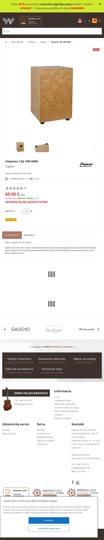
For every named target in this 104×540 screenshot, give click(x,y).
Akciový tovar (43, 433)
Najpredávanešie (45, 437)
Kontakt (6, 430)
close (100, 4)
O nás (57, 397)
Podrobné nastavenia (49, 528)
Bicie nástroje (17, 42)
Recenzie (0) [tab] (29, 235)
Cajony (43, 42)
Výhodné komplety (46, 440)
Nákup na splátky (62, 418)
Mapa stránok (9, 433)
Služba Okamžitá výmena (66, 411)
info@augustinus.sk (23, 404)
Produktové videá (62, 400)
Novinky (41, 430)
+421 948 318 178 (22, 400)
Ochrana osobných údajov (66, 407)
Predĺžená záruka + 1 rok (20, 178)
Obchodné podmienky (64, 404)
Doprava (58, 414)
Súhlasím (48, 520)
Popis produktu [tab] (12, 235)
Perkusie (31, 42)
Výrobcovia (42, 444)
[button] (6, 329)
